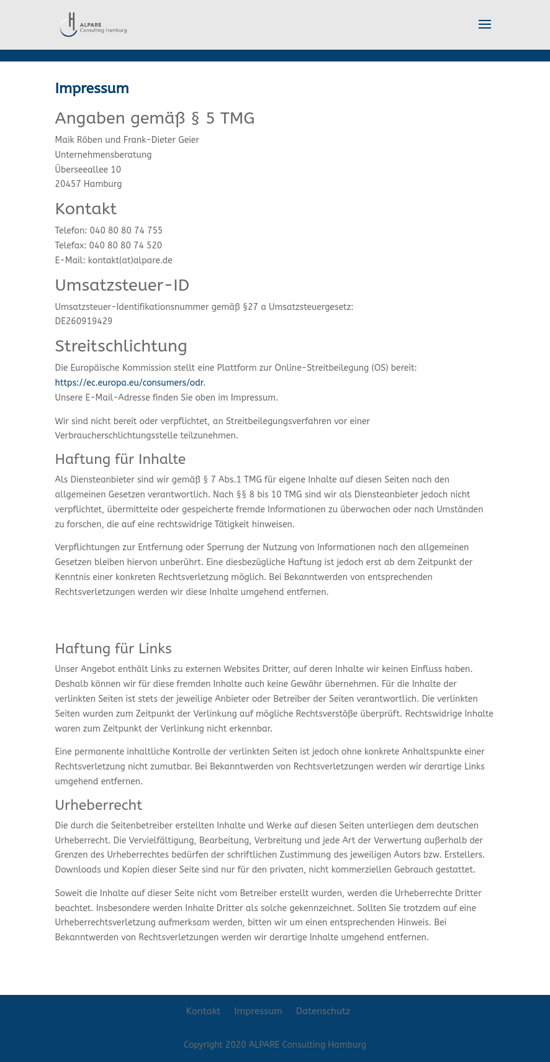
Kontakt (203, 1011)
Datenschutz (323, 1011)
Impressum (258, 1011)
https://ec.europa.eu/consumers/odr (129, 383)
